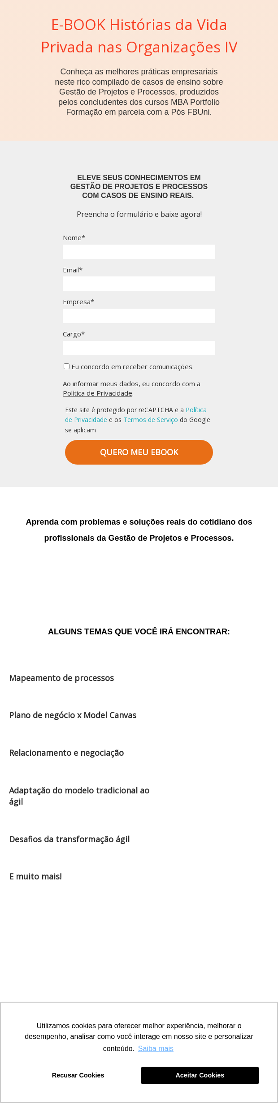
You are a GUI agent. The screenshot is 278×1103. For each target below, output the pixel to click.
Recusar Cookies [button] (78, 1075)
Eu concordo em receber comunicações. (129, 366)
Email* (73, 270)
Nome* (74, 237)
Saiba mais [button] (156, 1048)
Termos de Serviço (150, 419)
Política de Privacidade (97, 392)
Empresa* (78, 301)
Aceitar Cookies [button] (199, 1075)
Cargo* (74, 334)
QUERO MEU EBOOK (139, 452)
